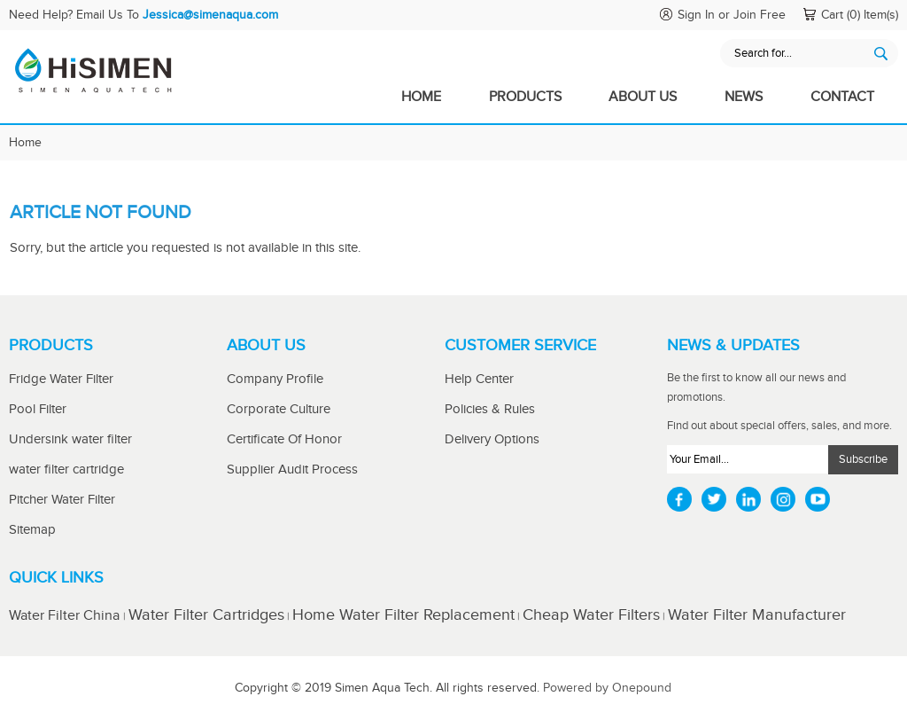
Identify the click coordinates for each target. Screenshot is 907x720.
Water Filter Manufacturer (757, 615)
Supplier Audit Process (292, 469)
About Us (643, 97)
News (744, 97)
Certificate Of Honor (284, 439)
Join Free (759, 15)
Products (525, 97)
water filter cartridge (66, 469)
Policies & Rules (490, 409)
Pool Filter (37, 409)
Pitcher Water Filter (62, 499)
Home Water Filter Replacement (403, 615)
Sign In (696, 15)
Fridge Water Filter (61, 379)
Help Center (479, 379)
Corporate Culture (278, 409)
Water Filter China (66, 615)
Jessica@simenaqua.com (210, 15)
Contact (842, 97)
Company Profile (275, 379)
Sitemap (32, 529)
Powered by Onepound (607, 688)
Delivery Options (492, 439)
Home (421, 97)
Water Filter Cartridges (206, 615)
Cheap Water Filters (591, 615)
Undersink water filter (70, 439)
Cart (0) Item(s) (859, 15)
